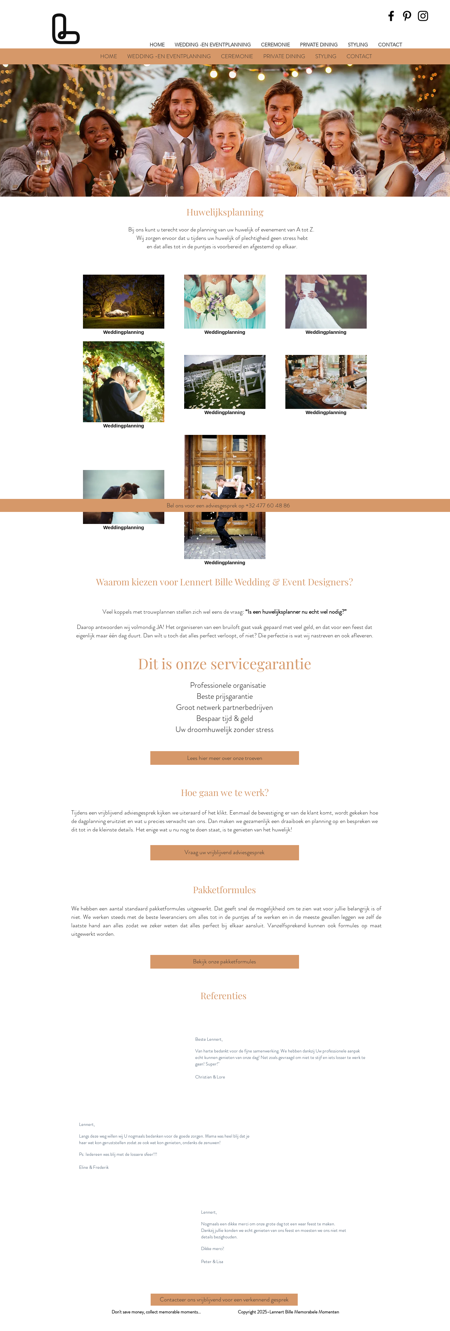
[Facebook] (391, 16)
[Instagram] (423, 16)
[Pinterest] (407, 16)
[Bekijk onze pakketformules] (224, 962)
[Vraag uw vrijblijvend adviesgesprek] (224, 852)
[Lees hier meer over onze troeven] (224, 758)
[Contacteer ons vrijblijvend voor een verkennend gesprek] (224, 1300)
